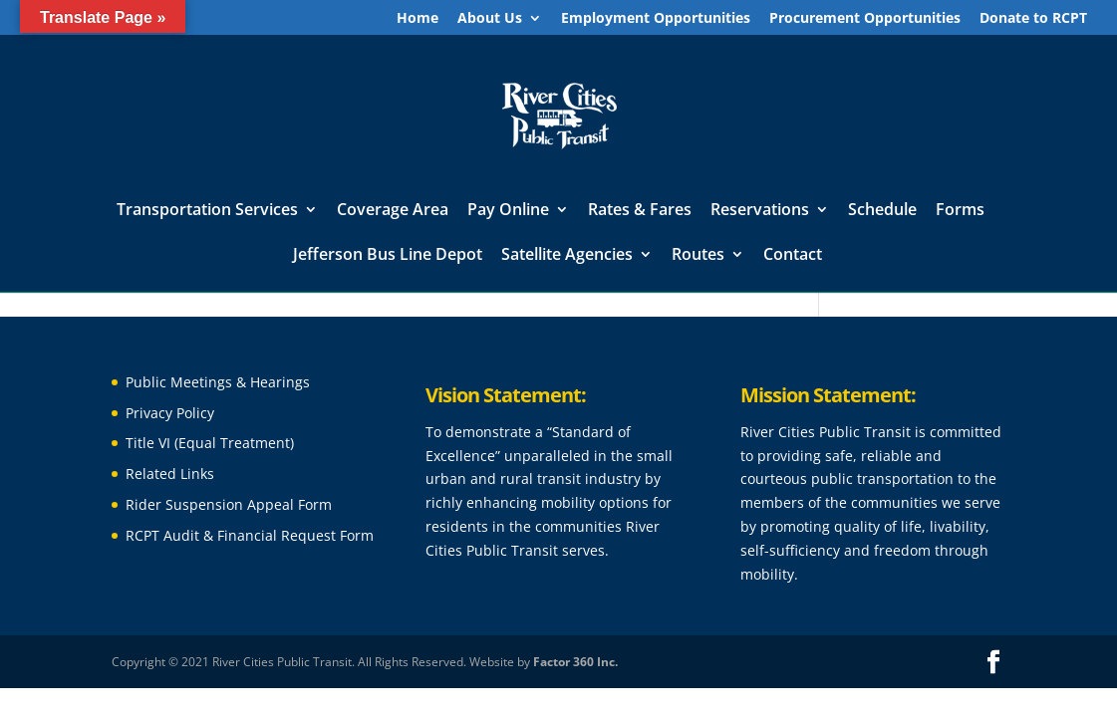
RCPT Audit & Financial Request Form (250, 535)
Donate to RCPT (1033, 19)
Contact (792, 256)
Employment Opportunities (655, 19)
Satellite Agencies (567, 256)
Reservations (759, 211)
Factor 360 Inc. (575, 661)
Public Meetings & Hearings (218, 381)
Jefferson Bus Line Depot (387, 256)
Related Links (170, 473)
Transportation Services (207, 211)
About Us (489, 19)
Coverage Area (392, 211)
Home (417, 19)
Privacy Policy (170, 412)
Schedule (882, 211)
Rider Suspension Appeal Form (229, 504)
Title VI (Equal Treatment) (210, 442)
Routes (698, 256)
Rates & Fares (640, 211)
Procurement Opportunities (865, 19)
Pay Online (508, 211)
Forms (960, 211)
